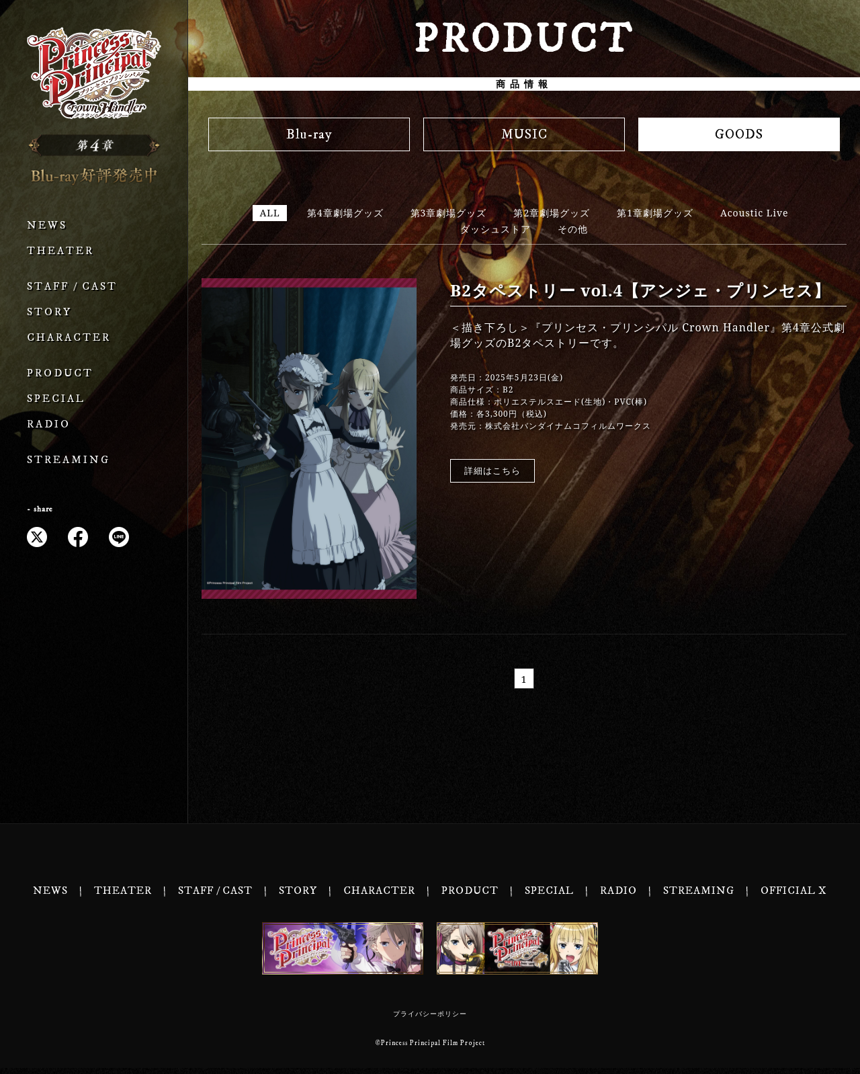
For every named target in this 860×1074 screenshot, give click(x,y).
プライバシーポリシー (430, 1020)
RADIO (49, 424)
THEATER (60, 251)
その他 (573, 228)
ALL (269, 212)
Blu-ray (309, 134)
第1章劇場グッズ (655, 212)
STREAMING (68, 460)
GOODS (739, 134)
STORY (49, 312)
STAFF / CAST (72, 286)
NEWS (47, 225)
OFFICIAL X (794, 897)
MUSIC (524, 134)
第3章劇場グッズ (449, 212)
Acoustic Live (754, 212)
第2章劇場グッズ (551, 212)
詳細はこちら (492, 470)
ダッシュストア (495, 228)
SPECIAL (56, 399)
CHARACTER (69, 337)
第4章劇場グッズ (345, 212)
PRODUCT (60, 373)
